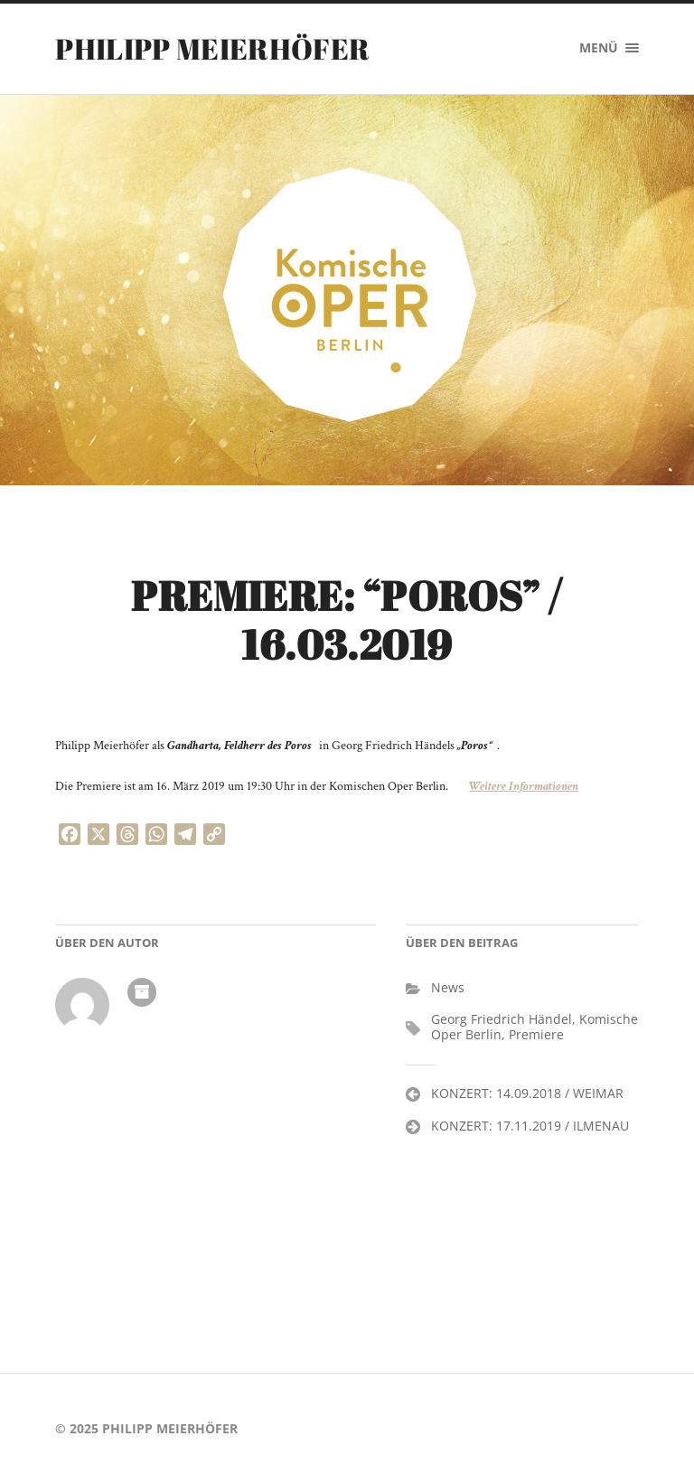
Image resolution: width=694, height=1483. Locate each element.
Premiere (536, 1034)
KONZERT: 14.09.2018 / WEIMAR (527, 1093)
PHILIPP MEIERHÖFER (212, 48)
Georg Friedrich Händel (501, 1019)
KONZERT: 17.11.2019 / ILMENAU (530, 1125)
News (447, 987)
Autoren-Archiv (141, 992)
